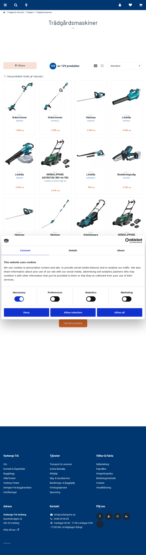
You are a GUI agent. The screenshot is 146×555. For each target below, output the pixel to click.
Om (5, 464)
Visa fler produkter (73, 322)
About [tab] (121, 250)
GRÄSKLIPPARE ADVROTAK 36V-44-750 (55, 175)
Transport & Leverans (61, 464)
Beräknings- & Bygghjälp (62, 483)
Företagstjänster (58, 487)
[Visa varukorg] (140, 5)
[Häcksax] (91, 96)
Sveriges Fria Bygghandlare (17, 487)
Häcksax (91, 117)
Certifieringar (10, 492)
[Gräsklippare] (91, 213)
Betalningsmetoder (106, 478)
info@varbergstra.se (64, 514)
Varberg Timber (11, 483)
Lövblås (126, 117)
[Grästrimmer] (19, 96)
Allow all (120, 312)
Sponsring (55, 492)
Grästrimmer (19, 117)
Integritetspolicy (104, 473)
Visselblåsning (103, 487)
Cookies (100, 483)
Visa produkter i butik (16, 75)
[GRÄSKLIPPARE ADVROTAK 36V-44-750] (55, 153)
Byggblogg (8, 473)
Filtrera (21, 65)
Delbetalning (102, 464)
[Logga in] (117, 5)
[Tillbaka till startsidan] (73, 5)
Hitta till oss (9, 529)
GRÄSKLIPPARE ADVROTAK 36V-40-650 (126, 236)
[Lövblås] (127, 96)
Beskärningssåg (126, 174)
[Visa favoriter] (128, 5)
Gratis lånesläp (57, 469)
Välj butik (37, 75)
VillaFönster (9, 478)
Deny (26, 312)
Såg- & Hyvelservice (60, 478)
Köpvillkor (101, 469)
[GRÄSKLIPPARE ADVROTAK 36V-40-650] (127, 213)
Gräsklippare (91, 234)
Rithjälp (54, 473)
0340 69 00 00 (61, 518)
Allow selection (73, 312)
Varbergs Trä (10, 455)
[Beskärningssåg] (127, 153)
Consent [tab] (25, 250)
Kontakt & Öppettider (14, 469)
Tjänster (55, 455)
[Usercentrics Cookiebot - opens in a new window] (127, 240)
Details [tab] (73, 250)
